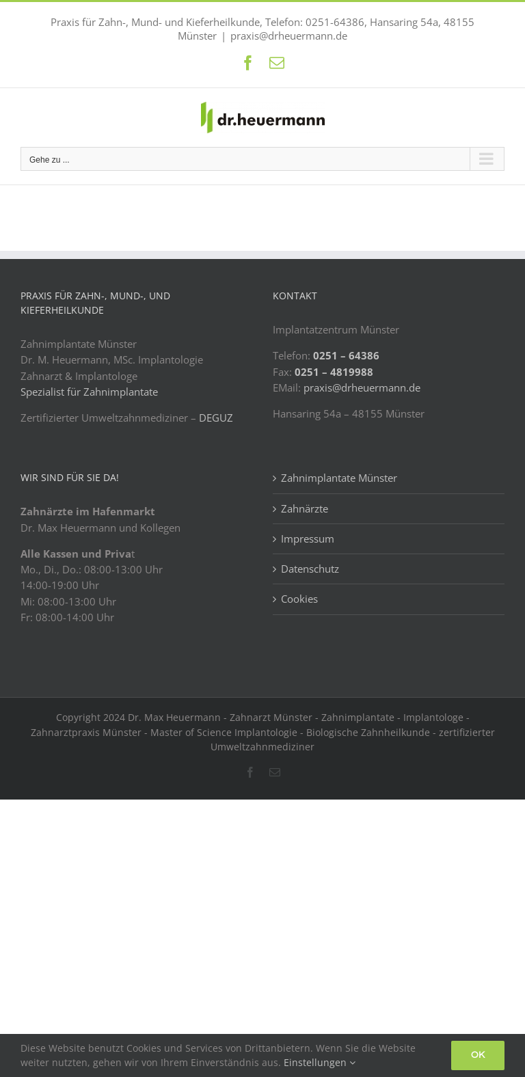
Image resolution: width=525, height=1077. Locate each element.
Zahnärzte (304, 508)
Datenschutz (310, 568)
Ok (478, 1055)
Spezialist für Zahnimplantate (89, 391)
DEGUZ (216, 417)
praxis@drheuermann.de (288, 35)
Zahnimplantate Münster (339, 478)
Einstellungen (319, 1062)
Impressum (307, 538)
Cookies (299, 598)
